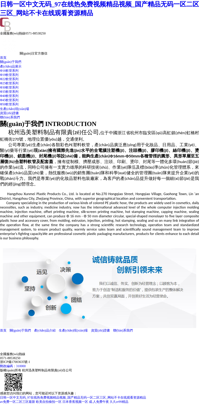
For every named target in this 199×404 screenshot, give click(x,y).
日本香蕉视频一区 (75, 401)
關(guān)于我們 (10, 61)
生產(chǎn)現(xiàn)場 (14, 109)
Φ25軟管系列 (9, 83)
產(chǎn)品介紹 (45, 330)
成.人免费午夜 (99, 401)
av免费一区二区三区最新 (17, 401)
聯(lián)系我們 (10, 117)
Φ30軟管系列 (9, 87)
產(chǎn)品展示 (10, 66)
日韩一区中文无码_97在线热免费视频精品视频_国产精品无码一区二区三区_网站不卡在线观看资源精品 (73, 397)
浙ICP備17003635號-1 (15, 362)
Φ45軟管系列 (9, 100)
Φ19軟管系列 (9, 75)
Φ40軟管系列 (9, 96)
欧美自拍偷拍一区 (49, 401)
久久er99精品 (119, 401)
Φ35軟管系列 (9, 91)
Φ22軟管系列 (9, 79)
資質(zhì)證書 (9, 113)
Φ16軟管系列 (9, 70)
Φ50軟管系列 (9, 104)
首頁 (3, 57)
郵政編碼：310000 (13, 366)
